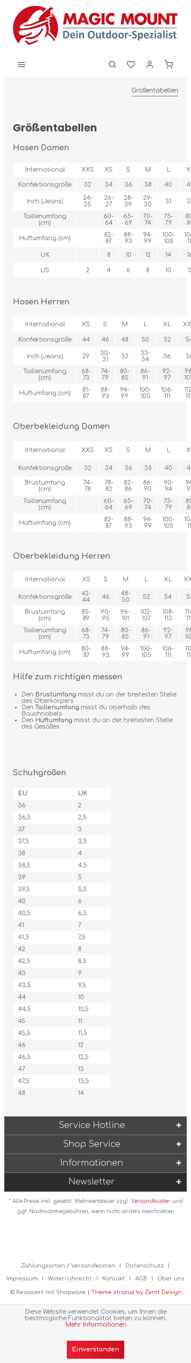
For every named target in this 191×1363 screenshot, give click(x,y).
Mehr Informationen (95, 1324)
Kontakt (113, 1279)
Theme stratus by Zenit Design (136, 1292)
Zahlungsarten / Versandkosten (68, 1266)
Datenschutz (144, 1266)
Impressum (22, 1279)
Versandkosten (150, 1201)
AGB (141, 1279)
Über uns (171, 1279)
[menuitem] (21, 64)
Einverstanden (95, 1349)
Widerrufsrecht (70, 1279)
